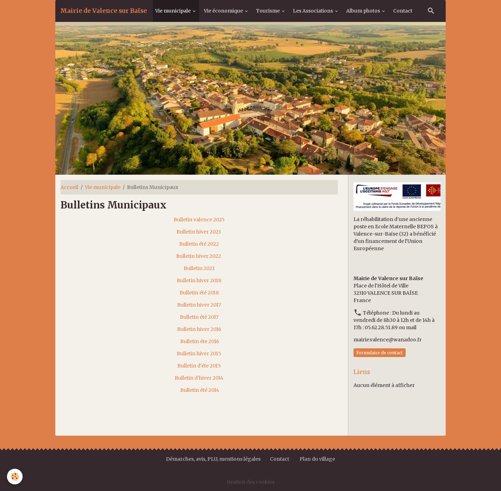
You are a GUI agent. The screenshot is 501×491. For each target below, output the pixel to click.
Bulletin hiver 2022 (198, 256)
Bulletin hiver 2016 (199, 329)
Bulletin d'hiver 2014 (199, 378)
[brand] (103, 10)
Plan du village (317, 459)
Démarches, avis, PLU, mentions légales (214, 459)
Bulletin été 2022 (199, 244)
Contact (402, 11)
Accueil (69, 187)
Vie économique (224, 11)
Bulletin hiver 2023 (198, 232)
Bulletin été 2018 (199, 293)
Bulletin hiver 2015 (199, 353)
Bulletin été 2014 (199, 390)
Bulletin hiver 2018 (199, 280)
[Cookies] (15, 476)
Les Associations (313, 11)
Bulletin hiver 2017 (199, 305)
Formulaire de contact (379, 352)
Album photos (363, 11)
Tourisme (268, 11)
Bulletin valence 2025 (199, 219)
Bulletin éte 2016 (199, 341)
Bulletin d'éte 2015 (199, 366)
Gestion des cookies (250, 482)
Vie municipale (173, 11)
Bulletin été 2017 (199, 317)
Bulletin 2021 (199, 268)
